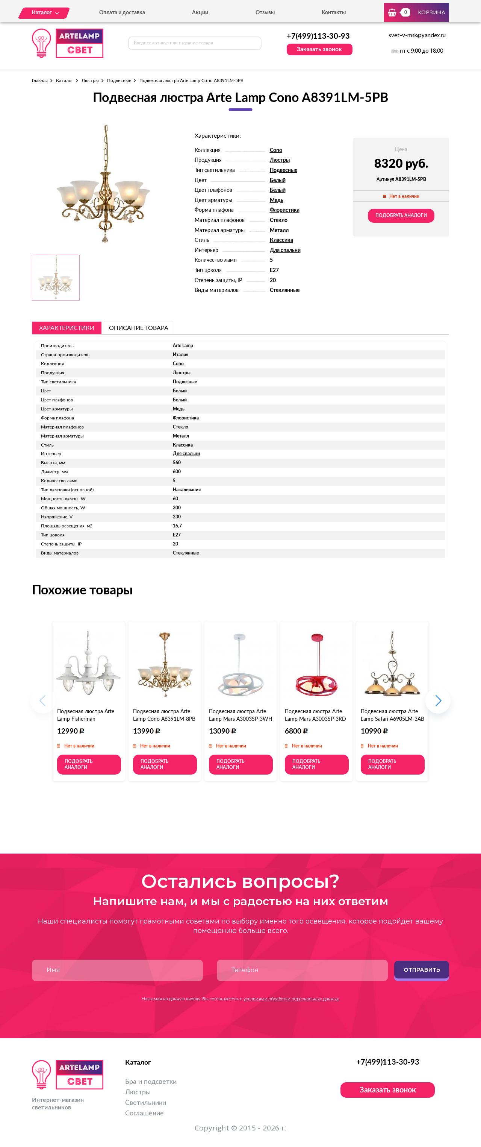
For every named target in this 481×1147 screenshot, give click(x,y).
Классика (281, 240)
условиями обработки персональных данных (291, 998)
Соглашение (144, 1113)
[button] (438, 704)
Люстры (90, 80)
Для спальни (285, 250)
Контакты (334, 12)
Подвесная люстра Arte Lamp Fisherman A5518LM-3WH (85, 719)
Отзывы (265, 12)
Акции (200, 12)
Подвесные (119, 80)
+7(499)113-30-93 (318, 36)
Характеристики (66, 328)
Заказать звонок (319, 49)
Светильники (145, 1103)
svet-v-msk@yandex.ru (417, 36)
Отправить (422, 969)
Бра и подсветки (151, 1082)
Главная (40, 80)
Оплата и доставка (122, 12)
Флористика (284, 210)
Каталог (64, 80)
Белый (278, 180)
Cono (276, 150)
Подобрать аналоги (401, 215)
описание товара (138, 328)
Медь (276, 200)
